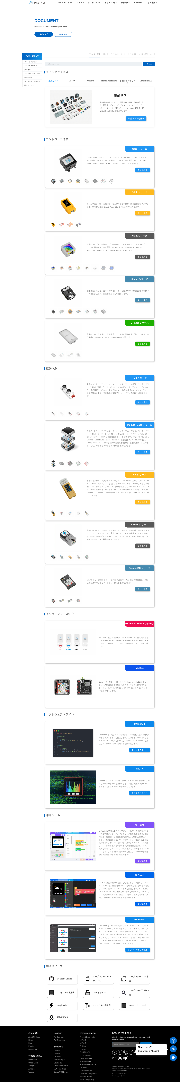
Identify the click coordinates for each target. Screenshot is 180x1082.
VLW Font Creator (60, 1063)
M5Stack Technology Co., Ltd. (46, 1078)
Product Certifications (88, 1059)
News (30, 1034)
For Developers (59, 1034)
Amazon (31, 1063)
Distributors (32, 1054)
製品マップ (44, 34)
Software (58, 1040)
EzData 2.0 (58, 1057)
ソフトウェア (93, 3)
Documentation (88, 1027)
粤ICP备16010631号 (145, 1078)
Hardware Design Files (88, 1068)
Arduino (83, 1040)
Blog (30, 1037)
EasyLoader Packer (61, 1060)
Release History (86, 1071)
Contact (137, 3)
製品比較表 (63, 34)
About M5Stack (34, 1031)
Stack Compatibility (87, 1074)
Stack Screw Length (87, 1077)
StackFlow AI (85, 1046)
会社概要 (125, 3)
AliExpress (32, 1060)
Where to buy (35, 1050)
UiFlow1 (57, 1045)
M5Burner (57, 1051)
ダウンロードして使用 (137, 944)
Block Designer (59, 1054)
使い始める (142, 855)
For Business (59, 1031)
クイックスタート (139, 744)
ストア (79, 3)
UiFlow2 (57, 1048)
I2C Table (83, 1062)
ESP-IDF (83, 1043)
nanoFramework (86, 1052)
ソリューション (64, 3)
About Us (33, 1027)
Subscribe (146, 1038)
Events (30, 1040)
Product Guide (85, 1056)
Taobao (31, 1066)
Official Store (33, 1057)
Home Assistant (86, 1050)
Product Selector (86, 1065)
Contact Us (32, 1043)
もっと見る (142, 164)
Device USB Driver (61, 1066)
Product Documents (87, 1031)
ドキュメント (110, 3)
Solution (58, 1027)
